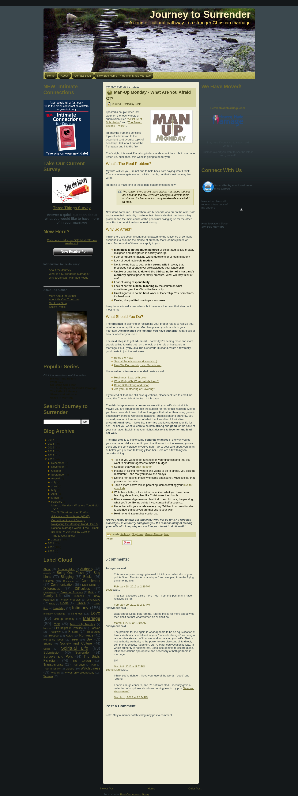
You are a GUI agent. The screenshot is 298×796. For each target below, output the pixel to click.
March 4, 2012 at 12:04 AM (130, 622)
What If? (55, 672)
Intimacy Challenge (54, 613)
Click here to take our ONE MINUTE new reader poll (72, 242)
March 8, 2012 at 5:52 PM (129, 666)
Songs (47, 648)
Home (151, 788)
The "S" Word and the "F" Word (70, 512)
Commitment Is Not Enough (68, 520)
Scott (109, 589)
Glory (52, 603)
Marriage (91, 618)
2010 (51, 547)
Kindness (77, 613)
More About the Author (62, 295)
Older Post (194, 788)
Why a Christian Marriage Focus (68, 277)
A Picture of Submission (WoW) (70, 516)
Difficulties (82, 588)
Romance (86, 635)
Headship (59, 608)
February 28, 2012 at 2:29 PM (132, 586)
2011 (51, 543)
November (57, 466)
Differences (52, 588)
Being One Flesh (70, 573)
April (54, 493)
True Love (78, 664)
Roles (69, 635)
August (55, 478)
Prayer (73, 631)
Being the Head (123, 357)
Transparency (54, 664)
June (54, 486)
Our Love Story (58, 303)
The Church (82, 660)
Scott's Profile (57, 306)
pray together (144, 466)
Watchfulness (90, 668)
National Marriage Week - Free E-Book (75, 527)
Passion (95, 628)
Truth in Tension (52, 668)
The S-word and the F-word (124, 124)
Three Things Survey (72, 208)
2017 (51, 439)
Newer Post (107, 788)
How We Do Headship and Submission (138, 365)
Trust (93, 664)
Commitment (91, 581)
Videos (70, 668)
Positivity (55, 631)
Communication (62, 584)
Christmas (68, 581)
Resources (93, 631)
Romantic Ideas (54, 639)
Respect (54, 635)
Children (49, 581)
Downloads (50, 592)
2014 (51, 451)
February (56, 501)
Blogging (67, 577)
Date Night (89, 584)
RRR (75, 639)
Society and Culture (76, 643)
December (57, 463)
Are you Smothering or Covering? (134, 388)
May (54, 490)
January (56, 539)
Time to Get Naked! (63, 535)
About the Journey (60, 270)
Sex (89, 639)
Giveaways (93, 599)
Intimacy (80, 607)
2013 (51, 455)
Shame (48, 643)
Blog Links (137, 534)
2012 (51, 459)
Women (48, 676)
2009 (51, 551)
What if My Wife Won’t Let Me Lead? (136, 381)
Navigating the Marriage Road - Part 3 (74, 524)
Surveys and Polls (58, 656)
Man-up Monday (63, 618)
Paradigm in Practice (69, 628)
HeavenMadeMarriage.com (227, 108)
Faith (91, 592)
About (47, 569)
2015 (51, 447)
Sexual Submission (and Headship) (135, 361)
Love (95, 612)
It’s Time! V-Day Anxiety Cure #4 (71, 531)
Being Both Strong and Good (131, 385)
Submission (52, 652)
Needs (47, 628)
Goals (64, 603)
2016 (51, 443)
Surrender (82, 652)
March (55, 497)
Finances (78, 596)
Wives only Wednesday (79, 672)
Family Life (52, 596)
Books (87, 577)
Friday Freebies (70, 599)
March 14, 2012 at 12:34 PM (131, 697)
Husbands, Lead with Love (130, 377)
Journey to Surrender (200, 14)
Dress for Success (71, 592)
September (58, 474)
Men (57, 624)
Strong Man (113, 669)
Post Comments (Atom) (134, 794)
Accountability (66, 569)
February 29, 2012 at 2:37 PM (132, 604)
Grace (81, 603)
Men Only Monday (82, 624)
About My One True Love (64, 299)
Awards (47, 573)
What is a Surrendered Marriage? (69, 273)
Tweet (109, 538)
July (53, 482)
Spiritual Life (74, 648)
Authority (86, 569)
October (56, 470)
